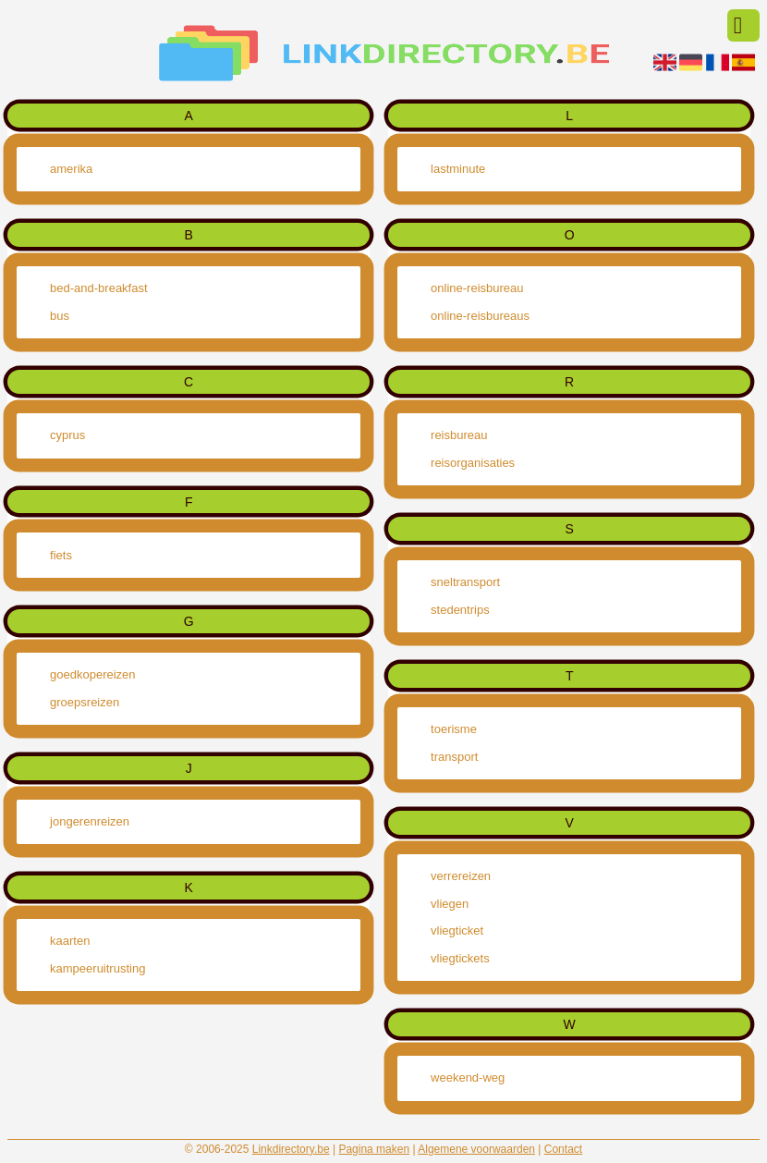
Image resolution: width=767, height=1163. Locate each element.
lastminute (458, 169)
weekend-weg (468, 1077)
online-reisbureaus (480, 316)
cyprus (67, 435)
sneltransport (465, 582)
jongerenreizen (89, 821)
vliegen (450, 904)
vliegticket (457, 930)
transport (454, 757)
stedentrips (460, 610)
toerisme (454, 729)
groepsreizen (84, 702)
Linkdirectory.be (291, 1149)
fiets (61, 555)
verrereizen (461, 876)
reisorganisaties (473, 463)
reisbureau (459, 435)
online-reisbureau (477, 288)
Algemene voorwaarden (476, 1149)
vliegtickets (460, 958)
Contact (563, 1149)
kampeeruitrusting (97, 968)
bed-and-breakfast (99, 288)
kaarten (70, 941)
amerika (71, 169)
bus (59, 316)
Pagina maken (373, 1149)
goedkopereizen (93, 674)
